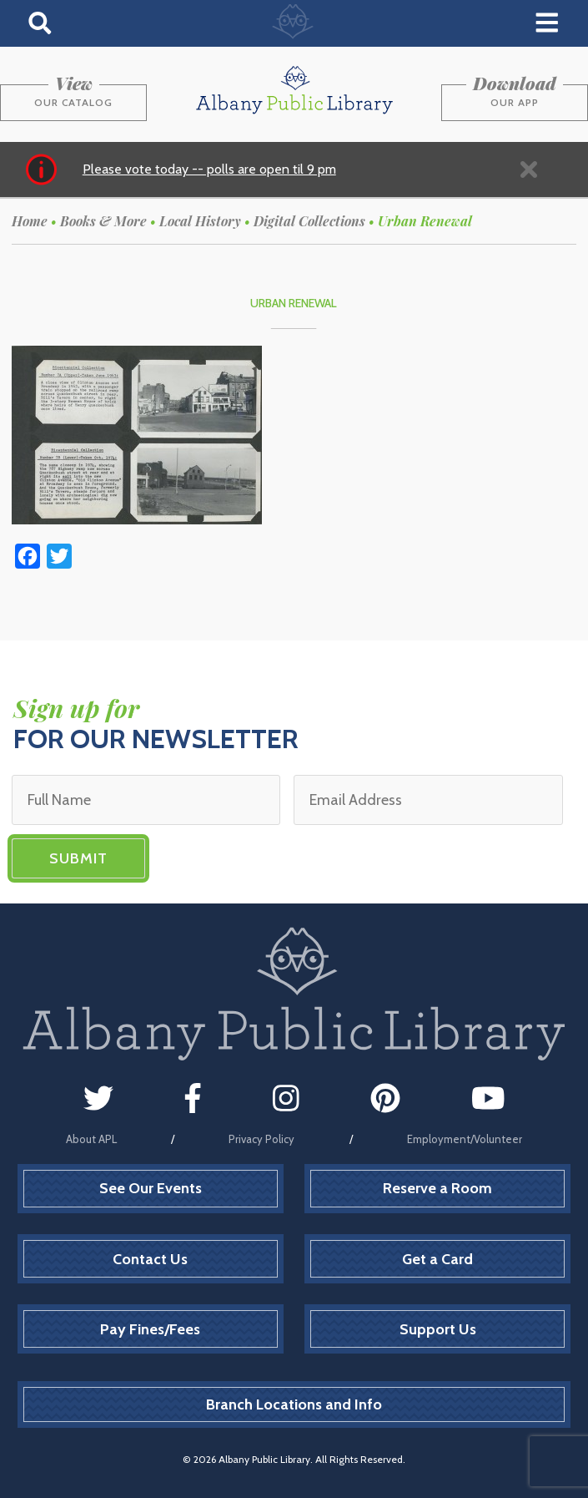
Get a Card (437, 1259)
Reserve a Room (437, 1188)
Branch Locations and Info (294, 1404)
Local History (200, 221)
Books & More (103, 221)
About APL (91, 1139)
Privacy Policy (261, 1139)
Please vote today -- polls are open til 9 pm (209, 169)
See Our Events (150, 1188)
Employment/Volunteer (464, 1139)
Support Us (438, 1329)
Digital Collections (309, 221)
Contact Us (150, 1259)
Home (30, 221)
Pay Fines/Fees (150, 1329)
